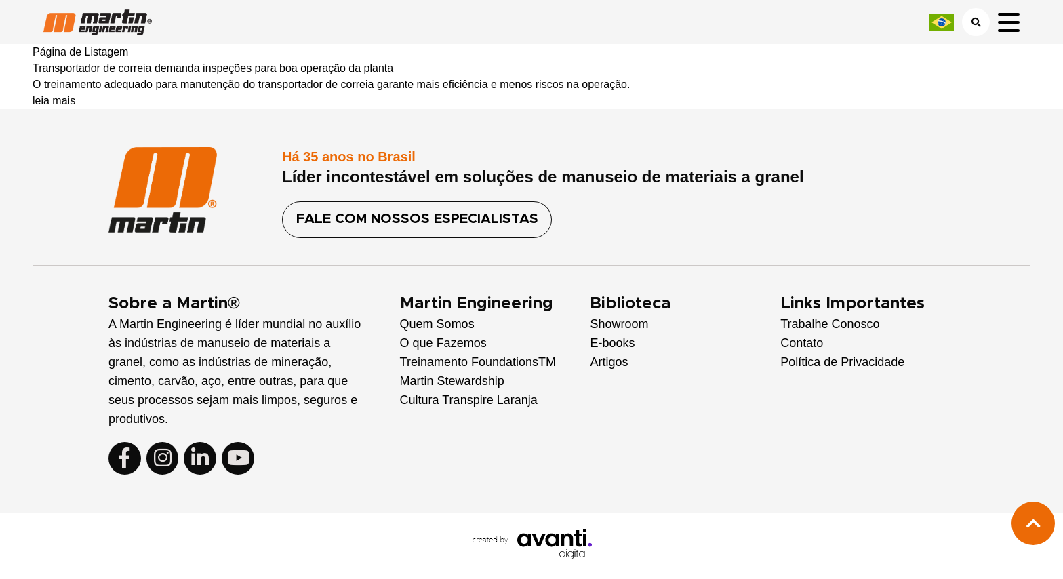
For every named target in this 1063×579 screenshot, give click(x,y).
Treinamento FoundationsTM (478, 362)
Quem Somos (437, 324)
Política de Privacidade (842, 362)
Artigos (609, 362)
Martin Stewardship (452, 381)
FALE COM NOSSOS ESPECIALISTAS (418, 219)
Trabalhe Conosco (829, 324)
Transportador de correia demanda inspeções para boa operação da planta (213, 68)
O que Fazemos (443, 343)
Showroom (619, 324)
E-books (612, 343)
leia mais (54, 100)
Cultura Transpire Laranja (469, 400)
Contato (801, 343)
